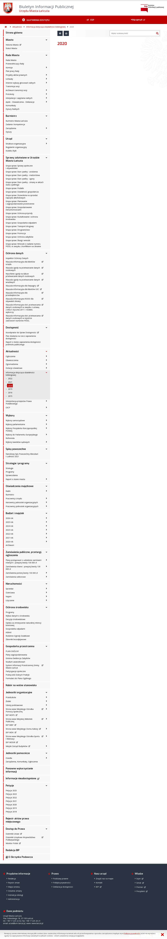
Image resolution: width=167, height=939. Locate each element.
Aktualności (17, 27)
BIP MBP (9, 725)
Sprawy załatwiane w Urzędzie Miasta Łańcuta (22, 159)
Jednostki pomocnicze (18, 753)
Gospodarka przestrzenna (20, 646)
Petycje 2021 (11, 801)
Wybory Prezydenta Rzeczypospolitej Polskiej (21, 429)
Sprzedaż (9, 588)
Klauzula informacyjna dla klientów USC (22, 289)
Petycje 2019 (11, 808)
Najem (8, 596)
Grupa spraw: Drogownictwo (18, 230)
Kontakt (99, 882)
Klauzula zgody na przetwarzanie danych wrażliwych (23, 280)
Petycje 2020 (11, 804)
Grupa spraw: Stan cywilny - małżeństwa (23, 175)
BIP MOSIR (10, 742)
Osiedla (9, 758)
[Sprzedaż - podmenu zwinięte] (46, 588)
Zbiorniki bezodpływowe (16, 639)
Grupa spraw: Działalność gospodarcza (22, 192)
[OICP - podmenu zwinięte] (46, 407)
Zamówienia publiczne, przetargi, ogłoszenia (24, 554)
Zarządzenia (11, 128)
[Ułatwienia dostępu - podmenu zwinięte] (35, 20)
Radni (8, 491)
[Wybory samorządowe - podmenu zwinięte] (46, 420)
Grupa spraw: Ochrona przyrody (19, 213)
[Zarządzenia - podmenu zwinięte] (46, 128)
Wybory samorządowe (15, 420)
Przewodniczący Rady (15, 63)
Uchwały (9, 79)
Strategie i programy (17, 463)
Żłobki (8, 701)
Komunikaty (11, 105)
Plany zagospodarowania (16, 654)
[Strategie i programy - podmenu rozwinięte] (46, 463)
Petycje (10, 785)
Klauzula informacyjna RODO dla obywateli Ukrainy (19, 299)
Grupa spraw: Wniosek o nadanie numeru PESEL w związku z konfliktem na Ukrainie (23, 245)
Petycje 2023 (11, 794)
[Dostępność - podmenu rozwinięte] (46, 328)
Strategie (9, 468)
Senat (138, 883)
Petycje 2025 (11, 790)
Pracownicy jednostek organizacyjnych (22, 506)
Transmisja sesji (12, 86)
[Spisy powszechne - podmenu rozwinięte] (46, 449)
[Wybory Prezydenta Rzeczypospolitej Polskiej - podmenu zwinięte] (46, 428)
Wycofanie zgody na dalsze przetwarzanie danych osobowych (20, 274)
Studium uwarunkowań (15, 662)
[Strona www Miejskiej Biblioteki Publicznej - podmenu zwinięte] (46, 719)
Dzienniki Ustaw (12, 834)
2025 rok (9, 522)
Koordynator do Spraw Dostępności (21, 332)
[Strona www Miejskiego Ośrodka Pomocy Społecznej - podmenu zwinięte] (46, 709)
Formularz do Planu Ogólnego (18, 678)
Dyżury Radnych (12, 109)
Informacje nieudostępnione (21, 778)
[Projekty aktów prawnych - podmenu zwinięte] (46, 75)
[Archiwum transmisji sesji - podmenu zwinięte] (46, 90)
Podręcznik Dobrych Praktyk (17, 675)
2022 (10, 378)
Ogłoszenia (10, 356)
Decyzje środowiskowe (15, 619)
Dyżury (9, 132)
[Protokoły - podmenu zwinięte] (46, 94)
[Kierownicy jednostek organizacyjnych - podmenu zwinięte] (46, 502)
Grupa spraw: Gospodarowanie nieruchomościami (19, 208)
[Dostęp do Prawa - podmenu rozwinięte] (46, 829)
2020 (72, 27)
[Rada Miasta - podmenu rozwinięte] (46, 55)
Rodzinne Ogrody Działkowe (18, 636)
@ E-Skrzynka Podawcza (19, 857)
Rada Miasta (12, 55)
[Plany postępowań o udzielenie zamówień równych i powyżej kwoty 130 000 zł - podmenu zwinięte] (46, 560)
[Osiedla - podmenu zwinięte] (46, 758)
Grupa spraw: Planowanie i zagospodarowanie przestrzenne (20, 202)
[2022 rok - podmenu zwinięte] (46, 534)
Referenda (10, 438)
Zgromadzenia (12, 364)
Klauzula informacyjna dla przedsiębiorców (16, 293)
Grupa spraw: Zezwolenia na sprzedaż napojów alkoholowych (22, 196)
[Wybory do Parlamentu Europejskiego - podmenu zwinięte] (46, 434)
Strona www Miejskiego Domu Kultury (22, 729)
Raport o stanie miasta (15, 479)
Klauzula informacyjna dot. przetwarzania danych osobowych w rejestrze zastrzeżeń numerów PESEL (23, 318)
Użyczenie (10, 600)
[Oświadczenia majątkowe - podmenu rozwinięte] (46, 486)
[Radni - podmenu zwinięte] (46, 491)
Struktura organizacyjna (16, 143)
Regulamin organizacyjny (16, 147)
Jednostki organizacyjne (19, 692)
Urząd (9, 138)
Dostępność (12, 327)
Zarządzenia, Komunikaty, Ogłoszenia (22, 761)
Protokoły (10, 94)
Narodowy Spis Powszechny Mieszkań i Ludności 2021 (22, 455)
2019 (10, 389)
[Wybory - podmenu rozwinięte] (46, 415)
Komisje (9, 67)
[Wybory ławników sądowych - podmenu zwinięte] (46, 442)
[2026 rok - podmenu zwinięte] (46, 518)
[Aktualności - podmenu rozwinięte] (46, 351)
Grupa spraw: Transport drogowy (20, 226)
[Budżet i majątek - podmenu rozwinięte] (46, 513)
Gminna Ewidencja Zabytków (18, 658)
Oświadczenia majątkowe (19, 486)
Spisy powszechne (16, 449)
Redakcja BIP (12, 850)
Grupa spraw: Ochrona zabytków (19, 237)
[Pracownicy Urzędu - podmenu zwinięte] (46, 498)
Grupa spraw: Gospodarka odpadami (21, 223)
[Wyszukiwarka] (132, 33)
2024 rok (9, 526)
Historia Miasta (12, 45)
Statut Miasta (11, 48)
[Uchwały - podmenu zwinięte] (46, 79)
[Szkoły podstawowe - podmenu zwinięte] (46, 705)
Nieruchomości (14, 583)
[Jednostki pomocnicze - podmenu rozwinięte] (46, 753)
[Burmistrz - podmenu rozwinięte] (46, 116)
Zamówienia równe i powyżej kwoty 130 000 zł (23, 567)
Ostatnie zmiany (15, 891)
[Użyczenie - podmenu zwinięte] (46, 600)
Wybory (10, 415)
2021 (10, 382)
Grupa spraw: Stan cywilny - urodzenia (22, 171)
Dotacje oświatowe (14, 368)
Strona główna (14, 32)
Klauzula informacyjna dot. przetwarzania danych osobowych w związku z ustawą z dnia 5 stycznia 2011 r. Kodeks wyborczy (23, 308)
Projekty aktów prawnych (16, 75)
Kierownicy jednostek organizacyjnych (22, 502)
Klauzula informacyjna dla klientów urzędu (20, 262)
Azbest (8, 632)
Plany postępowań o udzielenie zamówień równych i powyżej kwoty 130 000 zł (23, 561)
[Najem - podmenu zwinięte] (46, 596)
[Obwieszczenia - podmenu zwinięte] (46, 360)
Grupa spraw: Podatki (15, 188)
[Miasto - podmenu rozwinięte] (46, 40)
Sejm (138, 878)
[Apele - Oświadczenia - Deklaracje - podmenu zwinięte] (46, 102)
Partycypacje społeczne (16, 671)
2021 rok (9, 537)
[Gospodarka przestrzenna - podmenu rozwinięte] (46, 646)
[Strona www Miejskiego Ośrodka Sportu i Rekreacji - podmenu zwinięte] (46, 736)
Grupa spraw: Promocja (16, 233)
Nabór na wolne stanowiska (21, 685)
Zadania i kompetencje (15, 124)
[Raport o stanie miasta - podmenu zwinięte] (46, 479)
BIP (97, 887)
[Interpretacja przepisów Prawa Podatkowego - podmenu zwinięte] (46, 401)
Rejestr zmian (14, 882)
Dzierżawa (10, 592)
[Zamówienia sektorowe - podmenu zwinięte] (46, 577)
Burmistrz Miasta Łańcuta (17, 121)
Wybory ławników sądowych (18, 442)
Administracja (14, 899)
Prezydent (140, 891)
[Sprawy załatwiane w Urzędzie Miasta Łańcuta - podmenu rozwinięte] (46, 158)
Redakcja (12, 878)
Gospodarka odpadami (15, 629)
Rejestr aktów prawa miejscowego (17, 820)
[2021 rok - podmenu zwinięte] (46, 537)
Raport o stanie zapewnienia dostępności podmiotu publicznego (23, 343)
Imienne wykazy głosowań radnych (20, 83)
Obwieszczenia (12, 360)
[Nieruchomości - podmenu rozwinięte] (46, 584)
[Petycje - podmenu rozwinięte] (46, 786)
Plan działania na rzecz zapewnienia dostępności (21, 337)
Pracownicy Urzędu (14, 498)
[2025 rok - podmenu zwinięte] (46, 522)
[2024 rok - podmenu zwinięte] (46, 526)
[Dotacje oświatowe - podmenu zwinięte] (46, 368)
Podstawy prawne (60, 878)
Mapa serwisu (14, 887)
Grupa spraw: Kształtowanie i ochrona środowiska (22, 218)
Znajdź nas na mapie (104, 878)
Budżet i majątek (15, 513)
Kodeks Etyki (11, 150)
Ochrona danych (14, 253)
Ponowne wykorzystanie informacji (19, 770)
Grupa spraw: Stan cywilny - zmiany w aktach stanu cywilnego (24, 183)
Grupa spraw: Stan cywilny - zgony (20, 178)
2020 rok (9, 541)
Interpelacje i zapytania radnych (19, 98)
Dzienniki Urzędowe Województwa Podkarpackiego (20, 838)
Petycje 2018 (11, 811)
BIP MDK (10, 732)
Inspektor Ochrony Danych (17, 258)
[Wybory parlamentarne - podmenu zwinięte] (46, 424)
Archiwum (10, 545)
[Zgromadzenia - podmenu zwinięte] (46, 364)
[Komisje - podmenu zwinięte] (46, 67)
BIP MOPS (10, 715)
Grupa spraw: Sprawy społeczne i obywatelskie (19, 166)
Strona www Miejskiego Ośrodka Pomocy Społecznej (20, 710)
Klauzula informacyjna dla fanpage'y (21, 285)
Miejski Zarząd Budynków (16, 746)
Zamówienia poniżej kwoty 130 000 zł (22, 573)
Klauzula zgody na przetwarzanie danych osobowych (23, 268)
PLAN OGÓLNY (12, 651)
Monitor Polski (12, 843)
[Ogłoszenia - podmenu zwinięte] (46, 356)
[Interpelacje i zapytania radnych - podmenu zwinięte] (46, 98)
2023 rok (9, 530)
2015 (10, 396)
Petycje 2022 (11, 797)
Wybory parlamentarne (15, 424)
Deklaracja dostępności (63, 887)
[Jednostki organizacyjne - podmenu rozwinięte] (46, 692)
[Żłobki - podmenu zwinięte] (46, 701)
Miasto (9, 39)
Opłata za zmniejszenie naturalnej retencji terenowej (23, 624)
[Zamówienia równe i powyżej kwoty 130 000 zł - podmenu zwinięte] (46, 566)
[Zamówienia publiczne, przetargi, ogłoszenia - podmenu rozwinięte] (46, 552)
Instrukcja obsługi (15, 895)
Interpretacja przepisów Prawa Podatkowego (19, 402)
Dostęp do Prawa (15, 828)
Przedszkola (11, 697)
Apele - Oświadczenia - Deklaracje (20, 102)
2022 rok (9, 534)
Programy (10, 472)
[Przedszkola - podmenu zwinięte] (46, 697)
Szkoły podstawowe (14, 705)
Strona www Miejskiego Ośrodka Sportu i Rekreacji (23, 737)
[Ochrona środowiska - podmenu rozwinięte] (46, 607)
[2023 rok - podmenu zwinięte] (46, 530)
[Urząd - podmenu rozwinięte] (46, 139)
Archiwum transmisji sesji (16, 90)
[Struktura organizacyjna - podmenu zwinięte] (46, 143)
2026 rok (9, 518)
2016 (10, 392)
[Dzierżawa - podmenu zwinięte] (46, 592)
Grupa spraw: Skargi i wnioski (18, 240)
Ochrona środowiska (17, 607)
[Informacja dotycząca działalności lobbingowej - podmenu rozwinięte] (46, 372)
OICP (8, 407)
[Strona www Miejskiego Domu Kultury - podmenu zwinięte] (46, 729)
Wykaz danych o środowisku (18, 616)
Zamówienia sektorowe (16, 577)
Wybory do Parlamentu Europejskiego (22, 434)
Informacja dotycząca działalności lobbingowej (46, 27)
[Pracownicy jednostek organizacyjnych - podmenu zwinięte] (46, 506)
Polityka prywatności (61, 882)
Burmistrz (11, 116)
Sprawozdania (12, 475)
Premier (139, 887)
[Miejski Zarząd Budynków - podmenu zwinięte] (46, 746)
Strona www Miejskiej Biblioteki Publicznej (19, 720)
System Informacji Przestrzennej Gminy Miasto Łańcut (22, 666)
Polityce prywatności (132, 933)
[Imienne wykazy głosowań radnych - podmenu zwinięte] (46, 83)
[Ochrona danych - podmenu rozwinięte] (46, 253)
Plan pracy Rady (12, 71)
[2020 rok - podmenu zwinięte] (46, 541)
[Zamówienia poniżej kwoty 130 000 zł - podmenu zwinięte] (46, 573)
